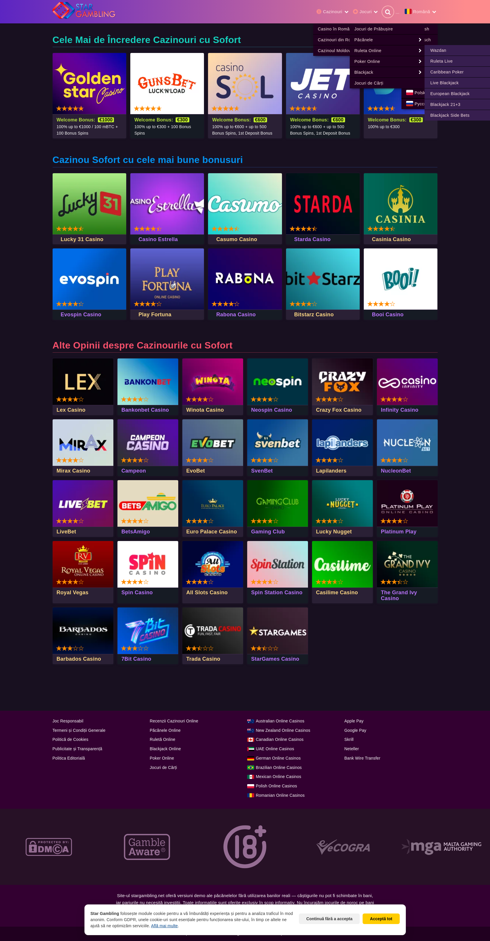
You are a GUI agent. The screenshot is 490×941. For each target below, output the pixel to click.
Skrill (349, 739)
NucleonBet (396, 471)
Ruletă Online (162, 739)
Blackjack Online (165, 749)
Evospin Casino (81, 315)
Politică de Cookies (71, 739)
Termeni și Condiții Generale (79, 730)
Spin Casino (137, 593)
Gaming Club (268, 532)
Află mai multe (164, 925)
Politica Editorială (69, 758)
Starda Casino (312, 240)
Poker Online (162, 758)
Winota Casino (205, 410)
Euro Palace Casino (211, 532)
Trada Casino (203, 659)
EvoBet (195, 471)
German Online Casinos (278, 758)
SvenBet (262, 471)
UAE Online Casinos (275, 749)
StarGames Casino (275, 659)
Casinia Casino (391, 240)
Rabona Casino (236, 315)
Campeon (134, 471)
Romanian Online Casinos (280, 795)
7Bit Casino (136, 659)
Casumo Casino (236, 240)
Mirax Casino (74, 471)
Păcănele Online (165, 730)
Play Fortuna (155, 315)
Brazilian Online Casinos (279, 767)
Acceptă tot (381, 918)
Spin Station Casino (277, 593)
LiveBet (66, 532)
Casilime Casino (337, 593)
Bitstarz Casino (314, 315)
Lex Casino (71, 410)
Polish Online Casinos (276, 786)
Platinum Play (399, 532)
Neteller (351, 749)
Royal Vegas (73, 593)
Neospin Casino (271, 410)
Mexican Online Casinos (278, 777)
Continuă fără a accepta (329, 918)
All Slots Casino (207, 593)
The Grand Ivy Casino (399, 596)
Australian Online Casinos (280, 721)
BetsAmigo (136, 532)
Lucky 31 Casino (82, 240)
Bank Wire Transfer (362, 758)
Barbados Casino (79, 659)
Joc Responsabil (68, 721)
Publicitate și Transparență (77, 749)
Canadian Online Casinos (280, 739)
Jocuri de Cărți (163, 767)
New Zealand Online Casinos (283, 730)
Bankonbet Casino (145, 410)
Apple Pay (354, 721)
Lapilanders (331, 471)
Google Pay (355, 730)
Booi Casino (388, 315)
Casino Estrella (158, 240)
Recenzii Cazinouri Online (174, 721)
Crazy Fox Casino (339, 410)
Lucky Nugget (334, 532)
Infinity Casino (400, 410)
